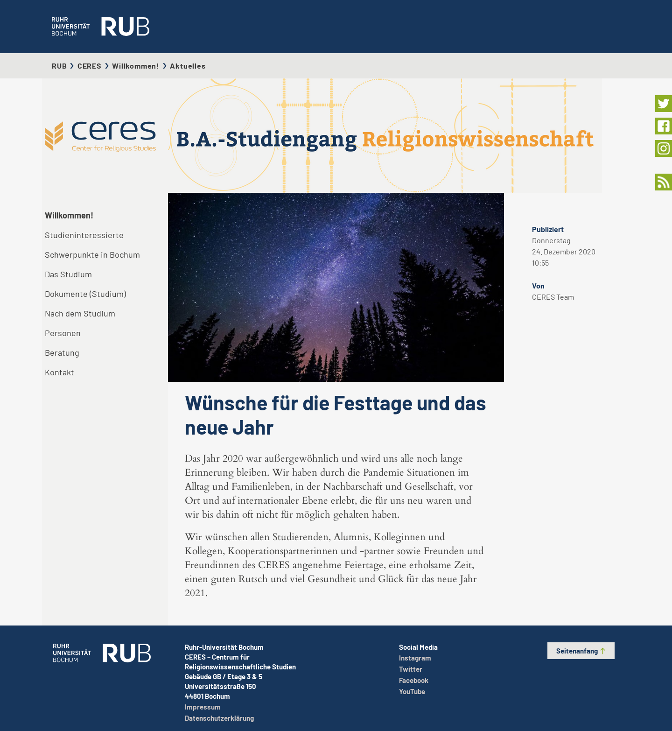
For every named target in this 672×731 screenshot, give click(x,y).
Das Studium (68, 274)
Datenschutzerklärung (219, 718)
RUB (59, 65)
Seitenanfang (581, 651)
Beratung (62, 352)
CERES (89, 65)
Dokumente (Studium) (85, 293)
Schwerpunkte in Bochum (92, 254)
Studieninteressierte (84, 235)
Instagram (415, 658)
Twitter (410, 669)
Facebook (413, 680)
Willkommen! (136, 65)
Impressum (203, 707)
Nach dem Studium (80, 313)
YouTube (412, 691)
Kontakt (59, 372)
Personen (63, 333)
